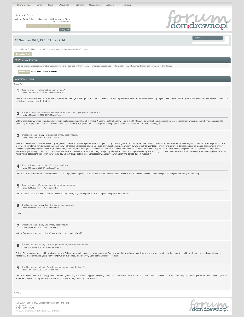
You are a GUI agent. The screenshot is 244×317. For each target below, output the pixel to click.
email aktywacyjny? (61, 22)
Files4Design (30, 306)
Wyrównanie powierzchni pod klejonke (56, 185)
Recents (31, 15)
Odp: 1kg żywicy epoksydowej (59, 205)
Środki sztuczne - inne (32, 135)
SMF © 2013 (32, 303)
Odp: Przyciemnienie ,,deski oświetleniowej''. (68, 245)
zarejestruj (47, 19)
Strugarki (26, 112)
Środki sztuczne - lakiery (33, 245)
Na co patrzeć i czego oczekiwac (53, 165)
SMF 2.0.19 (20, 303)
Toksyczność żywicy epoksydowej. (61, 135)
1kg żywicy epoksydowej (56, 225)
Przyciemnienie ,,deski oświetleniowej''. (66, 267)
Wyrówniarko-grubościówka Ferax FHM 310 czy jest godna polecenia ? (66, 112)
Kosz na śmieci (29, 90)
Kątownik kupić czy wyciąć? (51, 90)
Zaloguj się (34, 19)
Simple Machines (46, 303)
